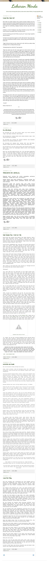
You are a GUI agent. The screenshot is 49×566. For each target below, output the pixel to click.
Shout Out (7, 358)
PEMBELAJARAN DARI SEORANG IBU (11, 173)
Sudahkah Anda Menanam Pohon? (19, 334)
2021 (39, 30)
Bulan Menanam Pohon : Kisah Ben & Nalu (12, 235)
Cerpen (7, 124)
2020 (39, 32)
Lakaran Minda (24, 6)
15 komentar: (8, 227)
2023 (39, 27)
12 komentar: (8, 165)
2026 (39, 22)
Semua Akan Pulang (7, 478)
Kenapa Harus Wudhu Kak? (9, 18)
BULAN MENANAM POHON (23, 315)
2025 (39, 24)
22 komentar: (8, 549)
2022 (39, 29)
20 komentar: (8, 470)
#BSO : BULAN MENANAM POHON (8, 354)
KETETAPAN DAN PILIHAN (8, 364)
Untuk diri (7, 229)
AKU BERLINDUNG (7, 130)
